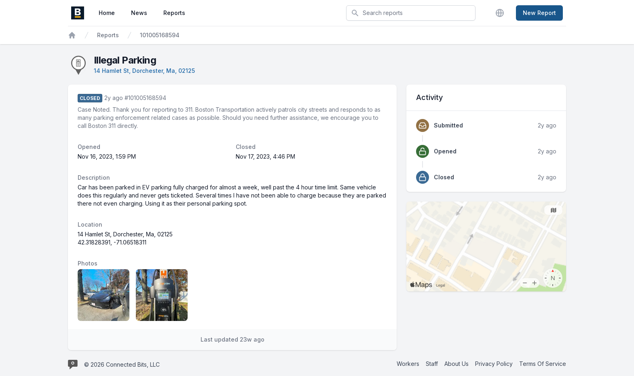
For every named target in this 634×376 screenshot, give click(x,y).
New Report (539, 12)
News (139, 12)
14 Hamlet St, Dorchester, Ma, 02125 (144, 70)
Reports (174, 12)
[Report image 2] (162, 295)
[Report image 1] (103, 295)
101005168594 (160, 35)
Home (107, 12)
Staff (432, 363)
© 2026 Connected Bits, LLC (122, 364)
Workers (408, 363)
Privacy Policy (494, 363)
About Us (456, 363)
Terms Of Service (542, 363)
